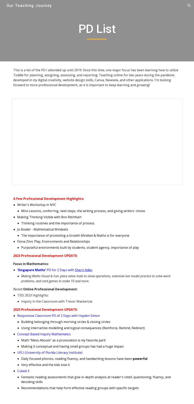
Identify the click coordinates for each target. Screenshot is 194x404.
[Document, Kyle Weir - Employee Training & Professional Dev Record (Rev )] (97, 142)
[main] (97, 31)
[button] (189, 5)
